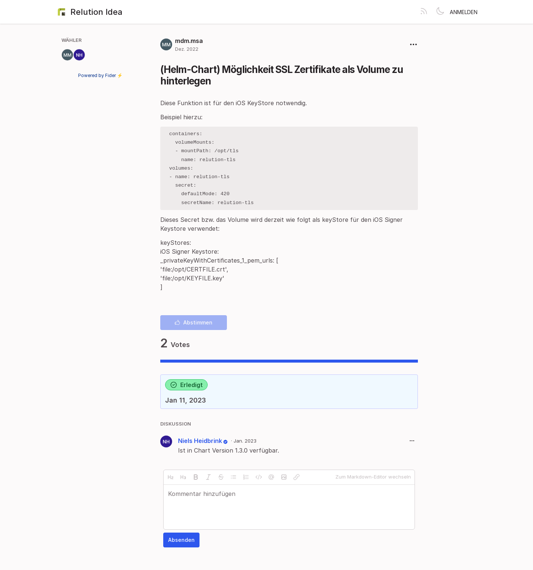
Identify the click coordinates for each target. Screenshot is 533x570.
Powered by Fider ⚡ (100, 75)
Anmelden (463, 12)
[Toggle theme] (440, 11)
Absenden (181, 542)
